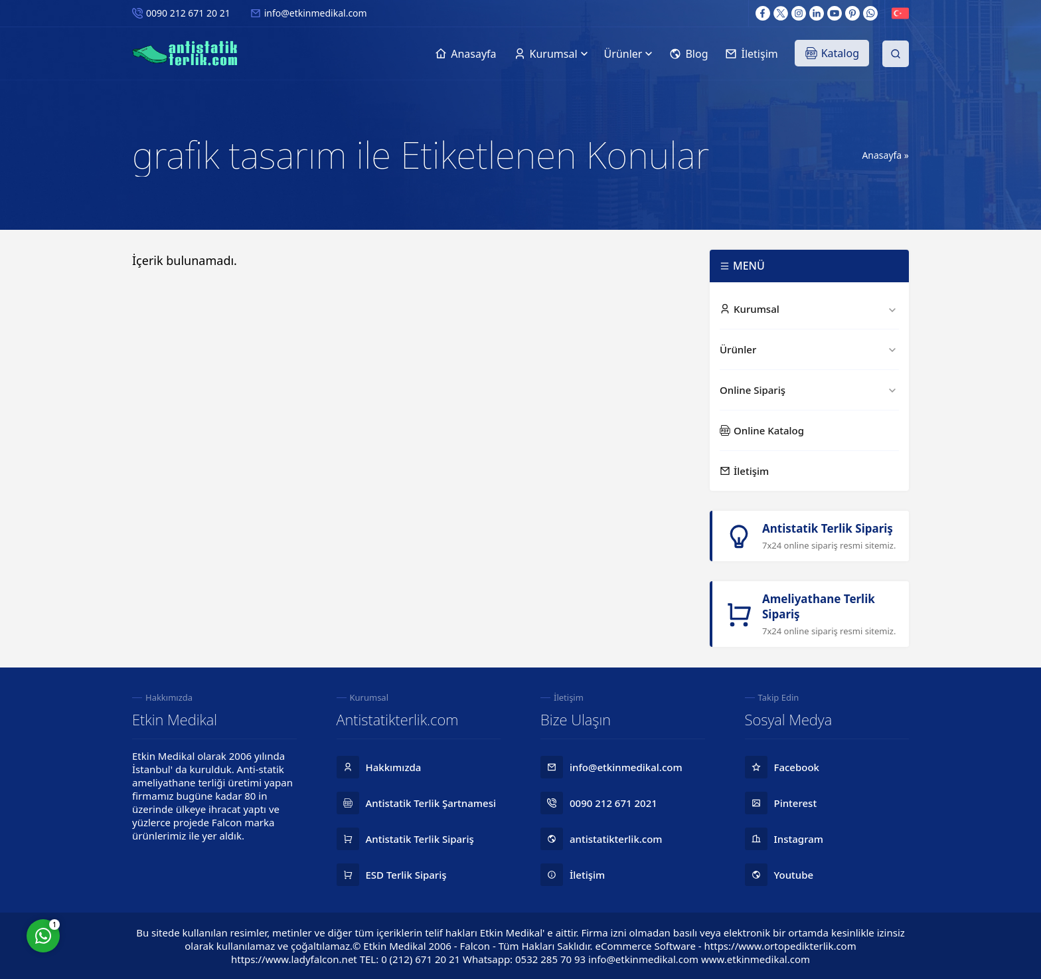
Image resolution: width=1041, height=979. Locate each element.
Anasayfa (882, 155)
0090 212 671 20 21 (188, 13)
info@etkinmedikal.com (315, 13)
